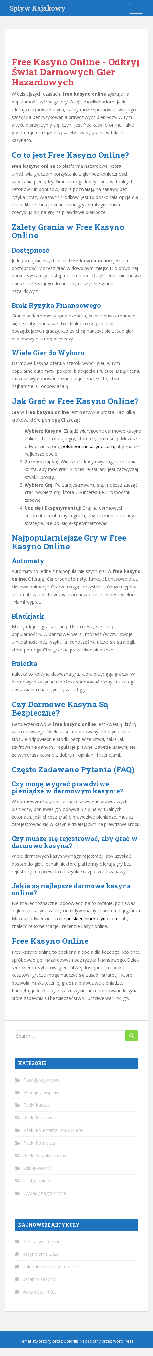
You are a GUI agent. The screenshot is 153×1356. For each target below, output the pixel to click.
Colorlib (71, 1341)
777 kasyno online (41, 1241)
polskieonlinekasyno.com (87, 446)
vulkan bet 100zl (39, 1292)
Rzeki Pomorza (39, 1143)
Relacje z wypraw (41, 1092)
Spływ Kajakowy (38, 8)
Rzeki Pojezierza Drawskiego (53, 1130)
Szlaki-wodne (37, 1168)
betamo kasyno (39, 1279)
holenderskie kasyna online (51, 1267)
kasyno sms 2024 (41, 1254)
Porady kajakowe (41, 1080)
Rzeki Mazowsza (40, 1117)
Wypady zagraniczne (44, 1193)
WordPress (123, 1341)
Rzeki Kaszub (37, 1105)
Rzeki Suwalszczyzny (44, 1155)
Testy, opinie (36, 1181)
